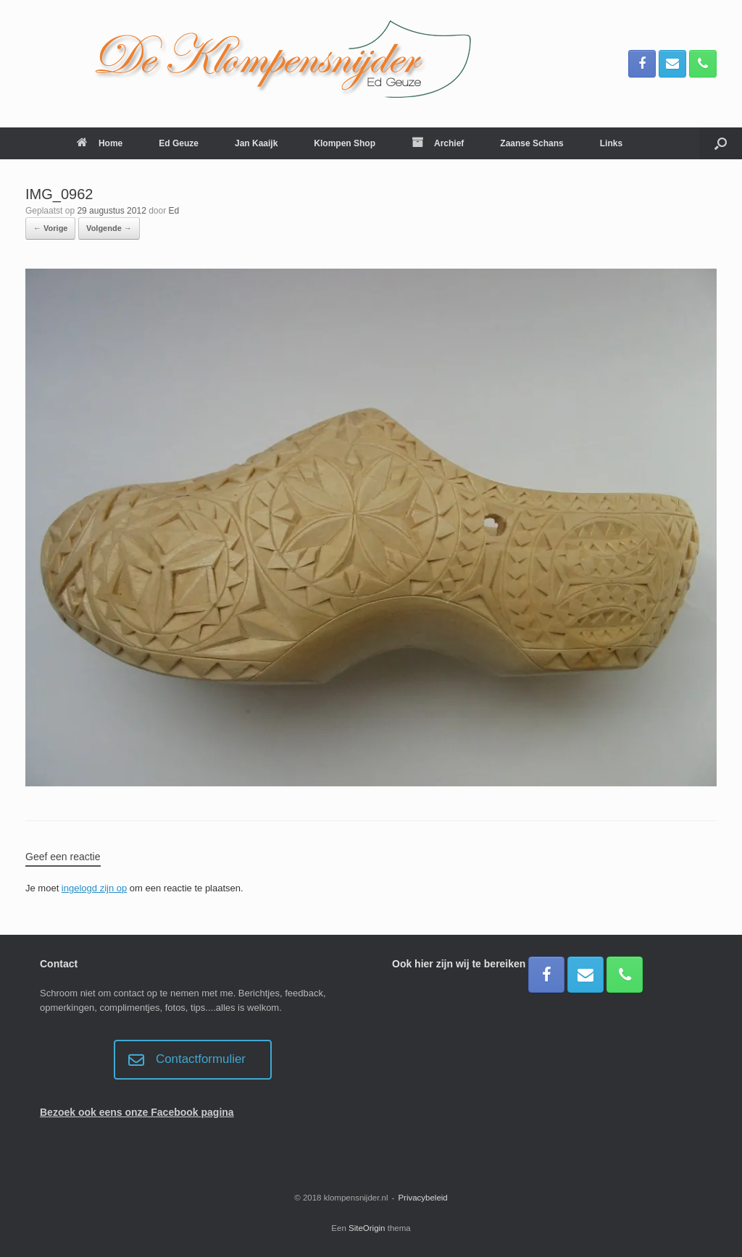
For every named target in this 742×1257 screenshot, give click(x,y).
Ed (174, 211)
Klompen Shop (344, 143)
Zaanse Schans (531, 143)
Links (611, 143)
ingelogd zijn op (94, 888)
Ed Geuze (179, 143)
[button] (720, 143)
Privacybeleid (422, 1197)
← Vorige (50, 228)
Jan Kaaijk (256, 143)
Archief (438, 143)
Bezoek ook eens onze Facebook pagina (137, 1112)
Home (99, 143)
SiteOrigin (367, 1228)
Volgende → (109, 228)
